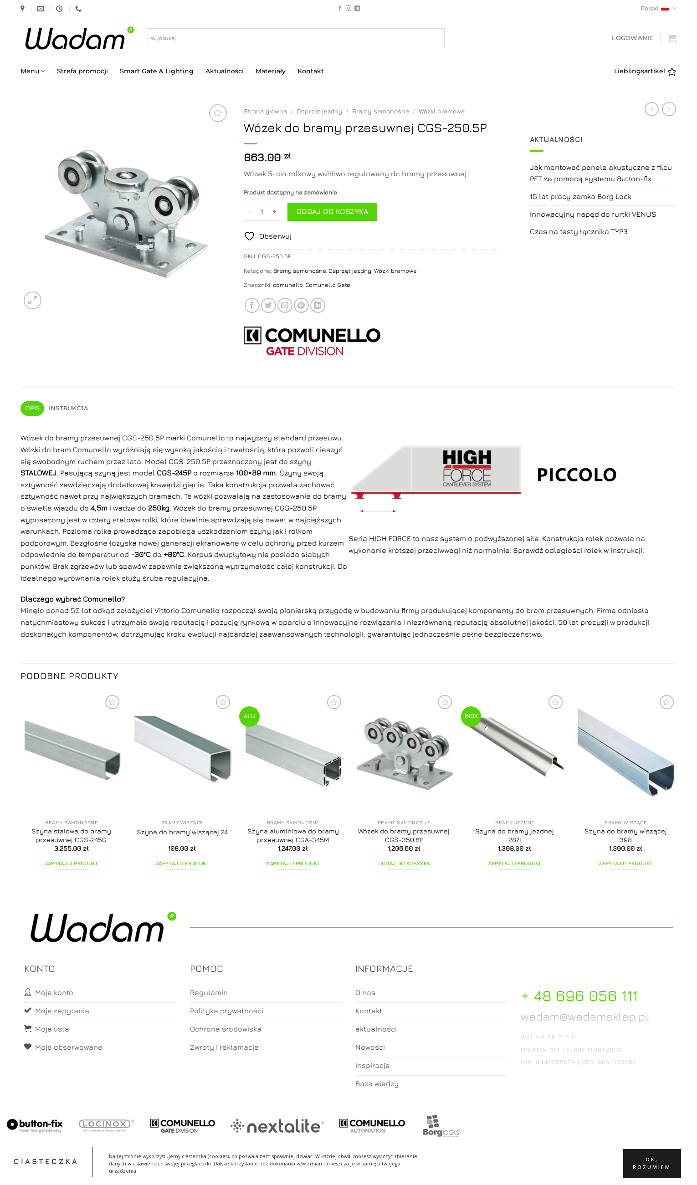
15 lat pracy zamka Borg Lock (580, 196)
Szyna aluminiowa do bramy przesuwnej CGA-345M (293, 835)
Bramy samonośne (380, 111)
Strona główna (265, 111)
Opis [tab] (32, 408)
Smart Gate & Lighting (157, 71)
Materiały (271, 71)
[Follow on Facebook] (340, 8)
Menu (32, 71)
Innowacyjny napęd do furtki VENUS (593, 214)
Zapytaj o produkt (71, 863)
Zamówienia (385, 1169)
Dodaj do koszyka (332, 211)
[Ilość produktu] (262, 212)
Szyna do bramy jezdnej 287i (514, 835)
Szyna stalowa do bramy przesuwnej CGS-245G (71, 835)
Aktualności (224, 71)
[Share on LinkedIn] (317, 305)
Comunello (102, 599)
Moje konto (312, 1169)
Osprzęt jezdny (320, 111)
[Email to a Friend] (284, 305)
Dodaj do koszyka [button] (404, 863)
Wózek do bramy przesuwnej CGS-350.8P (404, 835)
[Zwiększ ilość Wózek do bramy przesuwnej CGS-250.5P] (274, 212)
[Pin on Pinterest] (301, 305)
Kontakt (310, 71)
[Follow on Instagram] (348, 8)
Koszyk (349, 1169)
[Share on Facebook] (252, 305)
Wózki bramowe (442, 111)
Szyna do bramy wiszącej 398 (625, 835)
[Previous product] (669, 109)
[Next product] (652, 109)
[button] (632, 38)
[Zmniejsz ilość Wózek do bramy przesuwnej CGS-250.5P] (249, 212)
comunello (287, 284)
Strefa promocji (82, 71)
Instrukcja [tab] (69, 408)
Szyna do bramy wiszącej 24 (182, 832)
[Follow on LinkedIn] (357, 8)
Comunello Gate (327, 284)
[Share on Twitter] (268, 305)
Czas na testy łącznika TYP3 (579, 231)
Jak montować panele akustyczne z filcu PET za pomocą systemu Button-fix (601, 173)
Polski (658, 8)
